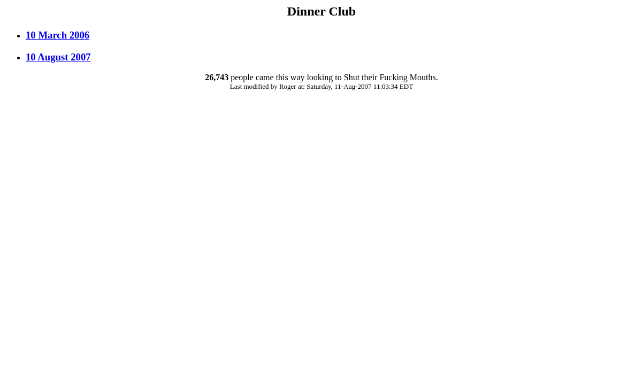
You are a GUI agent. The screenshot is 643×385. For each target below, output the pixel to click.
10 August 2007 (58, 57)
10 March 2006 (57, 35)
